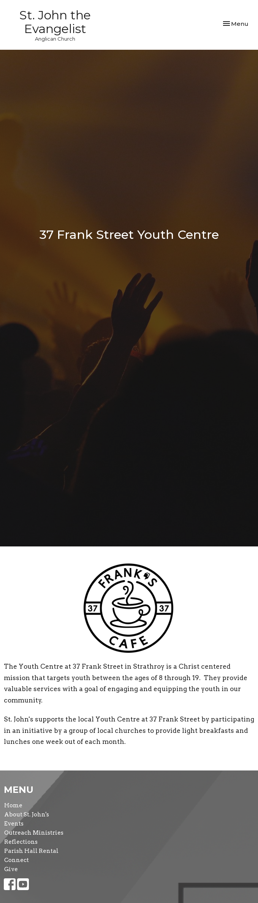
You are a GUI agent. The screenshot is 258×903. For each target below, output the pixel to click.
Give (11, 869)
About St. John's (26, 814)
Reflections (21, 841)
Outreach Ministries (33, 832)
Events (14, 823)
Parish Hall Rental (31, 851)
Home (13, 805)
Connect (16, 860)
